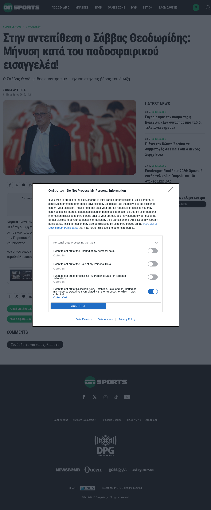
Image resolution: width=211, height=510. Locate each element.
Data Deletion (84, 319)
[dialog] (105, 255)
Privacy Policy (127, 319)
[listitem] (105, 242)
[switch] (153, 250)
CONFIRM (78, 305)
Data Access (105, 319)
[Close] (171, 191)
